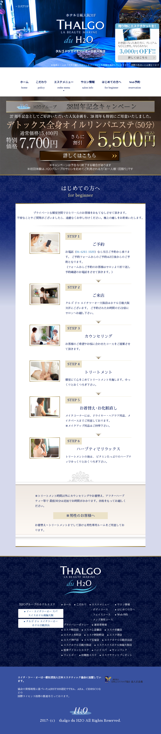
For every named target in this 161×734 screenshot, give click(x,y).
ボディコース (100, 609)
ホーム (24, 85)
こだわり (41, 85)
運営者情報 (100, 624)
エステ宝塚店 (91, 640)
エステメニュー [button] (63, 86)
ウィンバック (119, 650)
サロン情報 (88, 85)
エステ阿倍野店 (95, 635)
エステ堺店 (115, 635)
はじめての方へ (111, 85)
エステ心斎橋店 (93, 630)
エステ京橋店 (114, 630)
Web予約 (135, 85)
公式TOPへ (24, 6)
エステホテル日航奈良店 (118, 640)
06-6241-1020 (85, 252)
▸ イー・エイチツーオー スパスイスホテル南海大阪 (40, 613)
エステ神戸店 (71, 640)
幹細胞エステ (89, 655)
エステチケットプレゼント (117, 655)
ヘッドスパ (100, 650)
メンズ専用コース (103, 619)
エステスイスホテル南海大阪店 (114, 645)
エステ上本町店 (72, 635)
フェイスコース (101, 614)
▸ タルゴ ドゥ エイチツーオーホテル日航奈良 (41, 623)
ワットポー (70, 655)
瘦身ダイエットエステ (76, 650)
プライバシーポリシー (76, 624)
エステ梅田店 (71, 630)
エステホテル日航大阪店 (77, 645)
